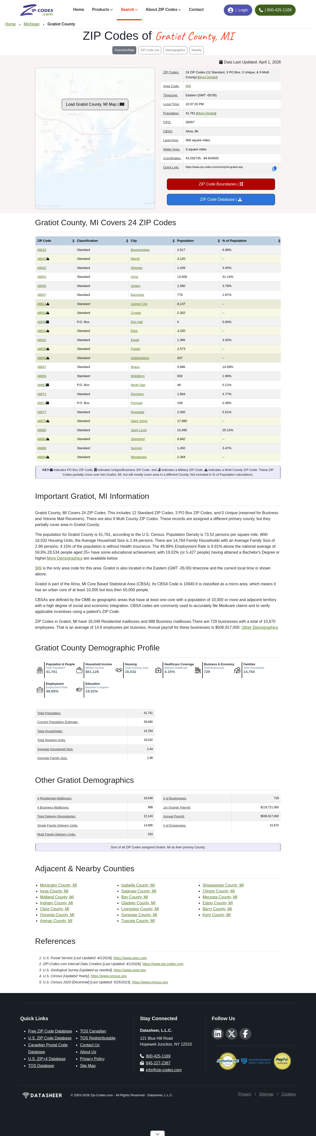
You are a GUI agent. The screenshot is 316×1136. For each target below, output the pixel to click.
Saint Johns (139, 421)
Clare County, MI (54, 909)
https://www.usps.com (130, 958)
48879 (41, 421)
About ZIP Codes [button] (162, 9)
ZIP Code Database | (221, 199)
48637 (41, 259)
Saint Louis (139, 430)
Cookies (288, 1094)
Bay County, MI (134, 897)
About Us (88, 1052)
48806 (41, 286)
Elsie (134, 331)
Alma (134, 277)
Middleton (138, 376)
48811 (41, 304)
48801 (41, 277)
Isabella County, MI (138, 885)
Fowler (135, 349)
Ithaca (135, 367)
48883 (41, 439)
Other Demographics (260, 627)
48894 (41, 457)
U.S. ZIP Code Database (50, 1038)
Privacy (244, 1094)
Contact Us (89, 1045)
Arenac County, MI (56, 921)
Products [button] (100, 9)
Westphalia (139, 457)
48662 (41, 268)
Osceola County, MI (57, 915)
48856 (41, 376)
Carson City (139, 304)
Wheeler (137, 268)
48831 (41, 331)
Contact (196, 9)
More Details (207, 77)
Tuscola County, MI (138, 921)
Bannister (137, 295)
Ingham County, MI (56, 903)
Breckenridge (140, 250)
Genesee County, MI (139, 915)
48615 (41, 250)
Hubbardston (140, 358)
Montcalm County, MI (58, 885)
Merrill (135, 259)
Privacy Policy (92, 1059)
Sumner (136, 448)
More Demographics (64, 558)
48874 (41, 403)
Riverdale (137, 412)
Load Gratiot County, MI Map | (95, 104)
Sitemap (266, 1094)
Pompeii (136, 403)
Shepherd (138, 439)
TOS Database (41, 1066)
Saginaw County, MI (138, 891)
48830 (41, 322)
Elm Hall (137, 322)
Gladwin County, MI (138, 903)
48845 (41, 358)
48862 (41, 385)
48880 (41, 430)
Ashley (135, 286)
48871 (41, 394)
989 (188, 86)
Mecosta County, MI (220, 897)
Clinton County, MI (219, 891)
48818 (41, 313)
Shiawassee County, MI (223, 885)
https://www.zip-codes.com (162, 964)
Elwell (135, 340)
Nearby (196, 50)
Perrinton (137, 394)
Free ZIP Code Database (50, 1031)
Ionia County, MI (54, 891)
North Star (138, 385)
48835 (41, 349)
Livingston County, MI (140, 909)
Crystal (136, 313)
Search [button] (127, 9)
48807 (41, 295)
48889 (41, 448)
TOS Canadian (93, 1031)
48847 (41, 367)
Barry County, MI (217, 909)
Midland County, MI (57, 897)
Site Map (88, 1066)
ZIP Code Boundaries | (221, 184)
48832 (41, 340)
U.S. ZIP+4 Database (47, 1059)
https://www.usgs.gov (130, 970)
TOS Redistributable (98, 1038)
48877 (41, 412)
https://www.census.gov (109, 976)
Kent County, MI (217, 915)
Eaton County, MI (218, 903)
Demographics (175, 50)
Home (78, 9)
